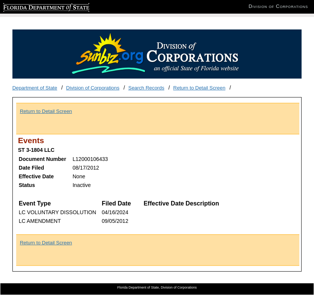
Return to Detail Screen (199, 88)
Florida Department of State (34, 6)
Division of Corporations (93, 88)
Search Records (146, 88)
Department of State (34, 88)
